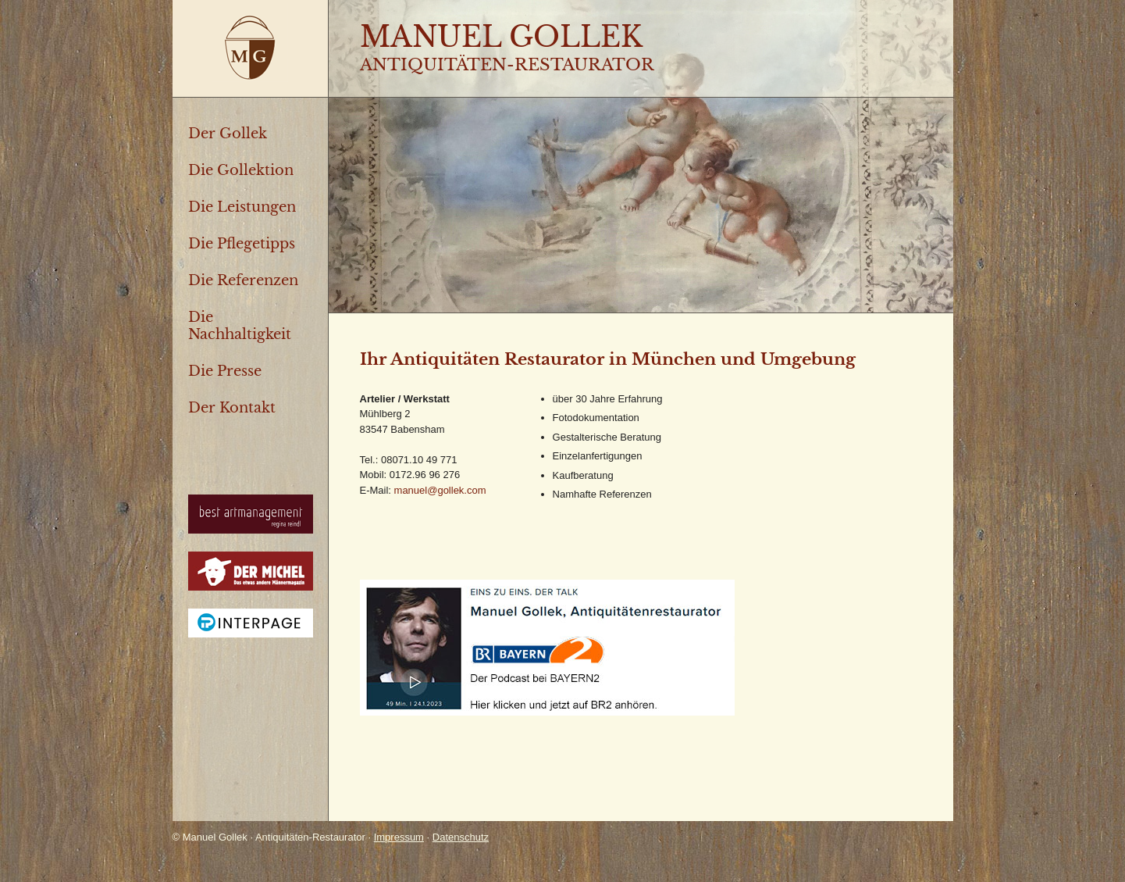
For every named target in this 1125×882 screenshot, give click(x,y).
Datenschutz (461, 837)
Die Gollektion (241, 170)
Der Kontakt (232, 407)
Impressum (399, 837)
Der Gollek (227, 133)
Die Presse (225, 371)
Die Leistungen (242, 207)
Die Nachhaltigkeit (239, 326)
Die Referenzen (243, 280)
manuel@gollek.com (440, 490)
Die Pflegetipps (241, 243)
